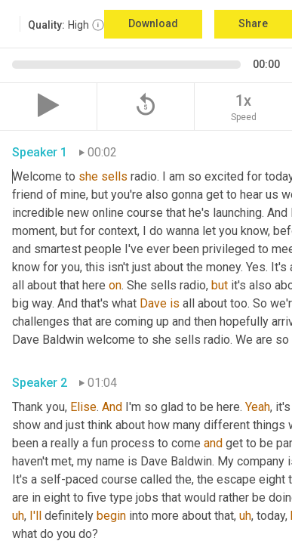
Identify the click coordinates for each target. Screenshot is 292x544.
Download (153, 23)
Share (253, 23)
